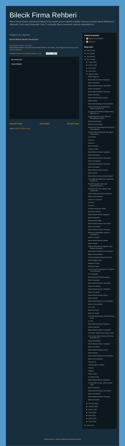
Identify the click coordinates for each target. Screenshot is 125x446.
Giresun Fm (92, 362)
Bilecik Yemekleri (94, 95)
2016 (89, 425)
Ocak (91, 421)
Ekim (90, 68)
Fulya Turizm (92, 374)
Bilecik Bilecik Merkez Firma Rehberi (100, 104)
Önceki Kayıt (73, 123)
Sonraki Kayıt (15, 123)
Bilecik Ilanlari (92, 101)
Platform (91, 368)
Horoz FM (91, 307)
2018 (89, 56)
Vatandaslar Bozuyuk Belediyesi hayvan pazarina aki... (99, 108)
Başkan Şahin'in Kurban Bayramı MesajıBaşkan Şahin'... (99, 117)
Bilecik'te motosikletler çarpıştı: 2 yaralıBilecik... (99, 233)
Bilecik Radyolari (93, 83)
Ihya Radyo (92, 137)
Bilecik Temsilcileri (94, 89)
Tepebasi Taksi (93, 149)
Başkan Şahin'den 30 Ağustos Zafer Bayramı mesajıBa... (100, 247)
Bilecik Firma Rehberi (43, 15)
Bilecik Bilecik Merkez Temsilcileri (20, 45)
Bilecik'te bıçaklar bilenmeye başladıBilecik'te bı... (97, 185)
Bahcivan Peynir (93, 263)
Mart (90, 415)
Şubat (91, 418)
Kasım (91, 65)
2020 (89, 50)
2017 (89, 59)
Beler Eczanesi (93, 146)
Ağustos (92, 74)
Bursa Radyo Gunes (95, 260)
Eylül (90, 71)
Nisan (91, 412)
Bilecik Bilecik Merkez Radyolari (99, 80)
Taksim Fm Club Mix (95, 199)
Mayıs (91, 409)
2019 (89, 53)
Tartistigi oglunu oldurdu (96, 365)
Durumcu (91, 140)
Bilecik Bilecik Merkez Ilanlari (98, 98)
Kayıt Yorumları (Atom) (22, 128)
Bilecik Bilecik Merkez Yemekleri (99, 92)
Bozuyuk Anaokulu (94, 211)
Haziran (91, 406)
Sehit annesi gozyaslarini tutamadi (99, 193)
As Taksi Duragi (93, 377)
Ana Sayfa (45, 123)
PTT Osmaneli (93, 274)
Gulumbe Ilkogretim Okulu (97, 208)
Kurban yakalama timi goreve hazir (100, 257)
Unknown (92, 42)
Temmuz (92, 403)
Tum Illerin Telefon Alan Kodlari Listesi (101, 333)
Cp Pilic (90, 321)
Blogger (58, 439)
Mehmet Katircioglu (94, 121)
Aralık (91, 62)
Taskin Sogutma (93, 77)
